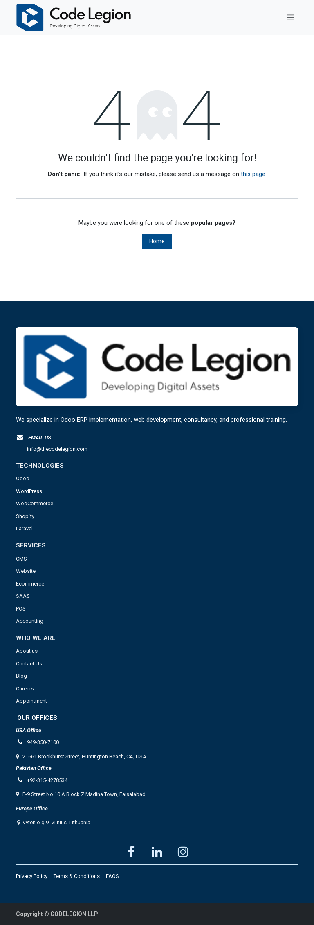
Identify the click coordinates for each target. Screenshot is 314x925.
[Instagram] (183, 851)
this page (253, 174)
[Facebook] (131, 851)
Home (157, 241)
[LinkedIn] (157, 851)
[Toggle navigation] (290, 17)
